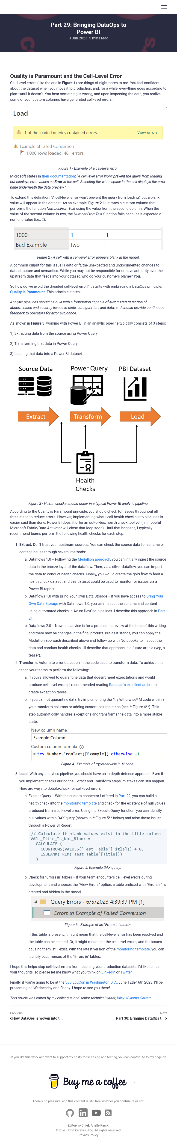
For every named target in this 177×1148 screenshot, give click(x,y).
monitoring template (80, 803)
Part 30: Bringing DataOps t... (141, 1018)
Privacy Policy (88, 1135)
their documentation (58, 176)
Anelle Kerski (100, 1125)
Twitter (126, 972)
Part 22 (125, 796)
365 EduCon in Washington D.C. (91, 982)
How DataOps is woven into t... (36, 1018)
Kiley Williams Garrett (134, 998)
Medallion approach (94, 559)
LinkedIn (108, 972)
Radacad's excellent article (131, 685)
